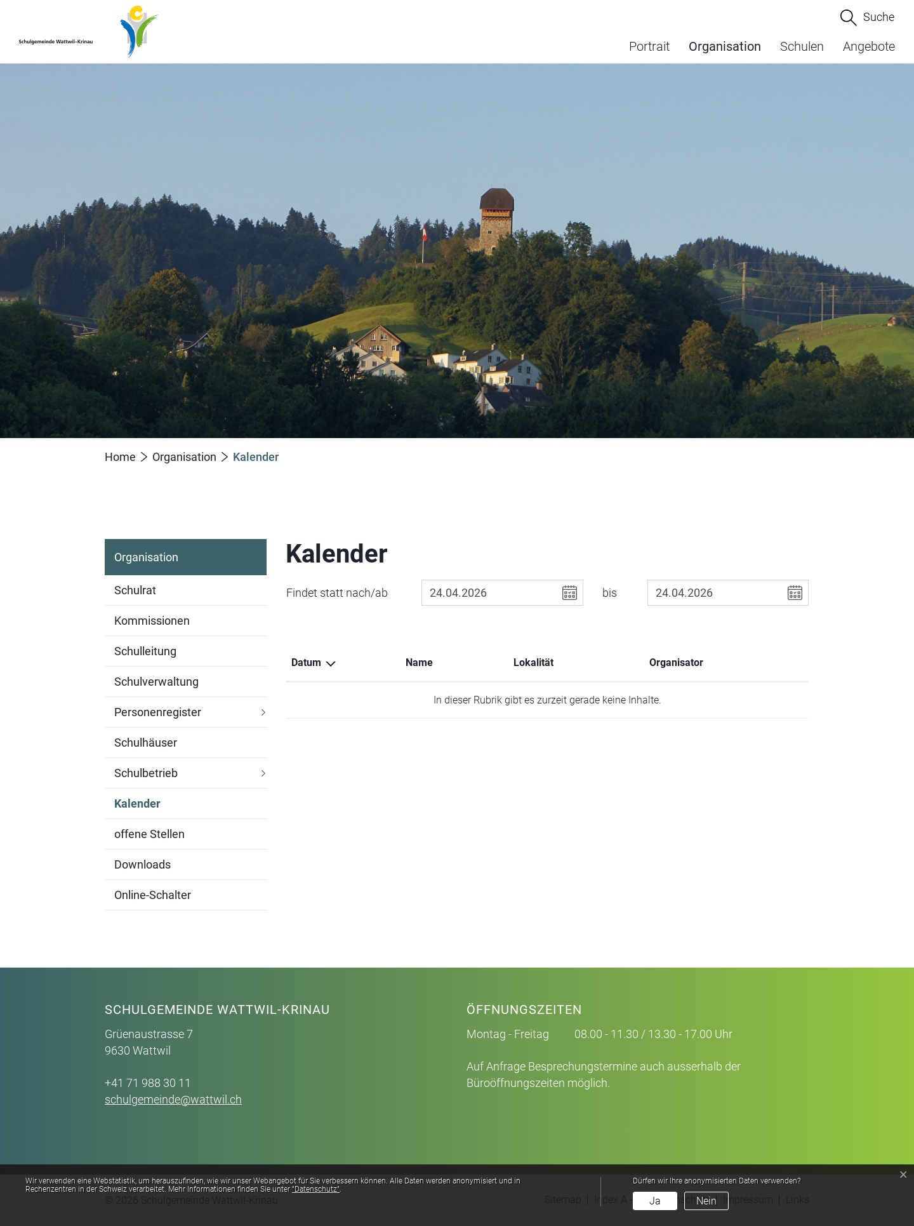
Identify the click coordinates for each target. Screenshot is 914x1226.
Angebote (869, 46)
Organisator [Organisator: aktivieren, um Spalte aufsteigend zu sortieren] (676, 662)
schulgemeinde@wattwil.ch (173, 1099)
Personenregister (157, 712)
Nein (706, 1201)
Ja (655, 1201)
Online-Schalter (152, 895)
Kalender (137, 808)
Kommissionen (152, 620)
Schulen (802, 46)
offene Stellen (149, 834)
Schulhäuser (145, 742)
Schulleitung (145, 651)
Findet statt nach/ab (337, 592)
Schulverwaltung (156, 681)
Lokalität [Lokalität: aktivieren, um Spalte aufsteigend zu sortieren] (533, 662)
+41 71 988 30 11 (148, 1082)
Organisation (725, 46)
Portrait (649, 46)
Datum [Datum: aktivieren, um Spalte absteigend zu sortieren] (306, 662)
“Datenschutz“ (316, 1189)
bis (609, 592)
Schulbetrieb (146, 773)
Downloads (142, 864)
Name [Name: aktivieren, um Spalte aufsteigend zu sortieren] (419, 662)
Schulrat (135, 590)
